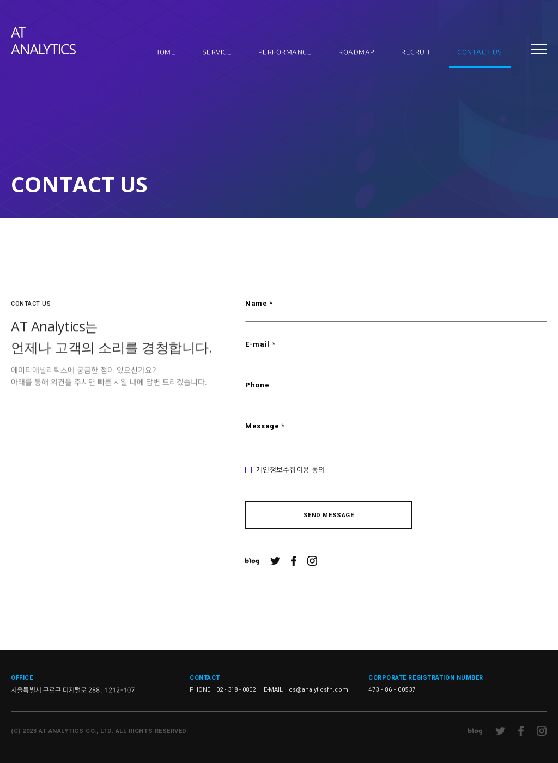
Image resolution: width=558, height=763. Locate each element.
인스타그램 (312, 561)
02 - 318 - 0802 (236, 689)
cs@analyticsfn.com (318, 689)
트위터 (275, 561)
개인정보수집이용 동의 (290, 470)
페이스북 (294, 561)
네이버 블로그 (252, 561)
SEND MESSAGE (329, 515)
